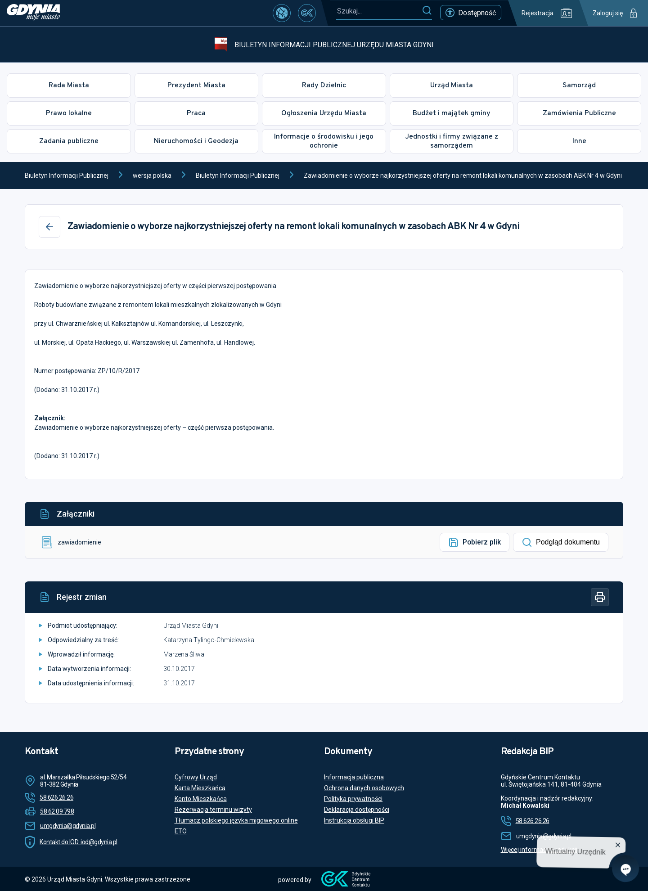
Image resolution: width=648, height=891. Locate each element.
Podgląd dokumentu (561, 542)
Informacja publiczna (354, 777)
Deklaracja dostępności (356, 809)
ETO (181, 831)
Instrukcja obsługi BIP (354, 820)
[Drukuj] (600, 597)
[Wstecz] (49, 227)
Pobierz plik (474, 542)
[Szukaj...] (379, 11)
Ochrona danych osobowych (364, 788)
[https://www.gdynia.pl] (33, 13)
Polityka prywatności (353, 798)
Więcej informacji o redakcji (539, 849)
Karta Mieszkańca (200, 788)
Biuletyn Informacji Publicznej (66, 175)
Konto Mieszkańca (201, 798)
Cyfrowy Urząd (196, 777)
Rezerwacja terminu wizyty (213, 809)
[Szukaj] (427, 11)
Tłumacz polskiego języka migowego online (236, 820)
